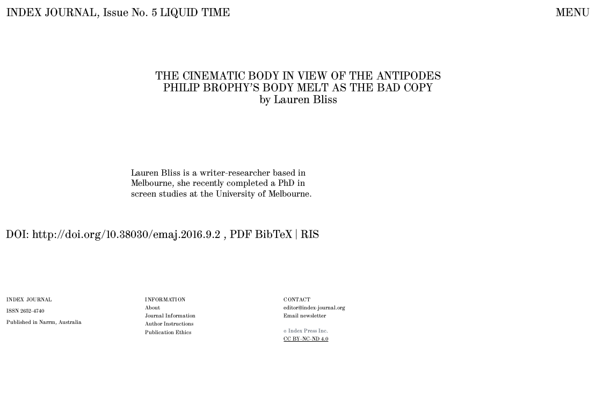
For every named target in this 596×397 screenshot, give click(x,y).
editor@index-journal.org (314, 308)
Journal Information (170, 316)
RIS (310, 234)
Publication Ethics (168, 332)
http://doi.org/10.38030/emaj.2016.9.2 (126, 234)
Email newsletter (305, 316)
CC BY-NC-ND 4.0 (306, 339)
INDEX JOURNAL (51, 13)
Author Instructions (169, 324)
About (152, 308)
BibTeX (273, 234)
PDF (241, 234)
